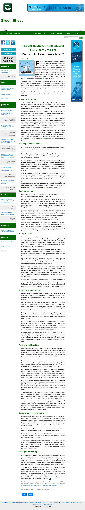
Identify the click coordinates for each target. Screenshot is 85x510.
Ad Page (46, 33)
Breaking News (42, 502)
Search (81, 37)
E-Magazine (26, 33)
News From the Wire (31, 502)
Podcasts (56, 502)
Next (30, 494)
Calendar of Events (65, 502)
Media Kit (67, 33)
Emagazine (15, 502)
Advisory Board (47, 504)
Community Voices (77, 502)
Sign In (81, 30)
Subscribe (5, 30)
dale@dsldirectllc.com (28, 485)
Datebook (17, 33)
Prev (24, 494)
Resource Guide (36, 33)
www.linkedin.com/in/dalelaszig (49, 485)
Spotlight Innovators (56, 33)
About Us (75, 33)
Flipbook (21, 502)
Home (3, 33)
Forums (9, 33)
